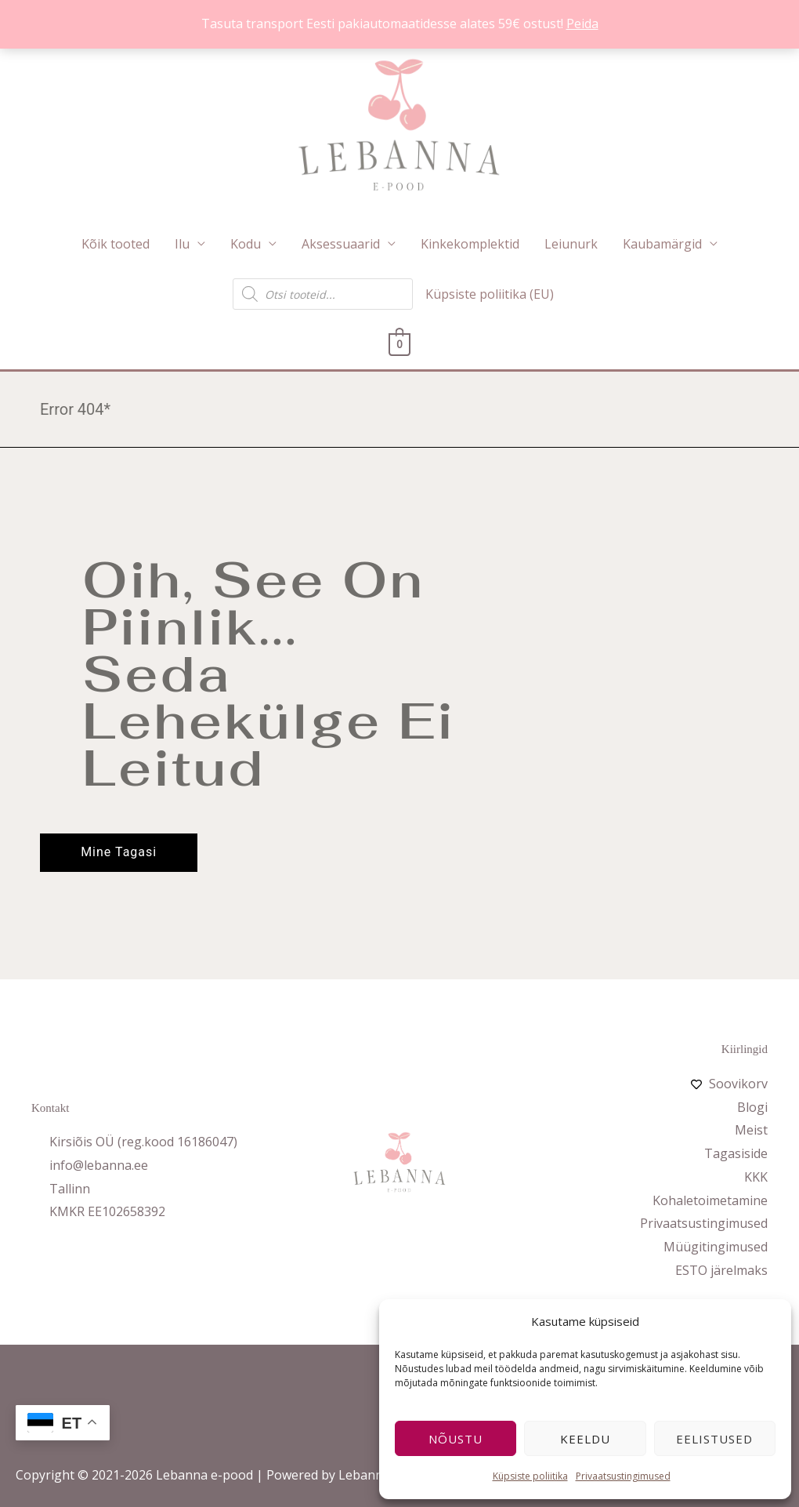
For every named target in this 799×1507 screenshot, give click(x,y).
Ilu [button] (182, 243)
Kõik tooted (115, 243)
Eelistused (714, 1439)
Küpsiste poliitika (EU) (489, 294)
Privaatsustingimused (623, 1476)
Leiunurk (571, 243)
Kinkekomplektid (470, 243)
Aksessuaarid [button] (341, 243)
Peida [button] (582, 23)
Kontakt (50, 1115)
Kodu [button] (245, 243)
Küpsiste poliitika (530, 1476)
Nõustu (455, 1439)
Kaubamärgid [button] (662, 243)
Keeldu (585, 1439)
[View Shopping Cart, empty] (400, 344)
